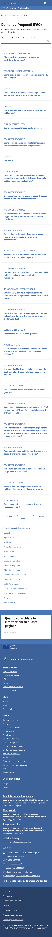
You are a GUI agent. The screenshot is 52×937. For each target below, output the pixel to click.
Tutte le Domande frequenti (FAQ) (17, 528)
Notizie (5, 701)
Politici (5, 683)
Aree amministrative (11, 675)
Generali (8, 88)
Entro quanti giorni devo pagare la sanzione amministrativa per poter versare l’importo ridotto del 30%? (26, 295)
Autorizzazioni (11, 171)
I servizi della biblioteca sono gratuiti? (20, 333)
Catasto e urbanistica (12, 560)
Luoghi (5, 783)
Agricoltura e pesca (11, 537)
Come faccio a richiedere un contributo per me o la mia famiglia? (26, 76)
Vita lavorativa (9, 602)
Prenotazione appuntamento (12, 915)
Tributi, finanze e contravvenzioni (19, 250)
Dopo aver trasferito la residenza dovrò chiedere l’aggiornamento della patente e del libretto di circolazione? (25, 216)
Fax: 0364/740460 (11, 860)
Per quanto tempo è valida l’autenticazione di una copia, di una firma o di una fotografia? (25, 452)
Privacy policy (7, 896)
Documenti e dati (9, 690)
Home (3, 15)
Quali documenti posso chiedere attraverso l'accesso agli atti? (22, 505)
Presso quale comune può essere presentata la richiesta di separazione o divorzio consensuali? (24, 488)
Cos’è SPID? (9, 160)
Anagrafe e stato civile (14, 139)
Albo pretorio (9, 810)
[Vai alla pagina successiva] (34, 516)
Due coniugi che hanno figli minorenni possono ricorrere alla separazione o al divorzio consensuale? (24, 236)
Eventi (5, 787)
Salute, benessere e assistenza (18, 53)
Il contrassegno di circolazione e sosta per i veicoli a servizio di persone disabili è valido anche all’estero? (25, 351)
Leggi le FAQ (7, 905)
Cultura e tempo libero (14, 124)
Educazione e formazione (13, 570)
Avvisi (5, 705)
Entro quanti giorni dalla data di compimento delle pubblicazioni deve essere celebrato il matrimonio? (26, 275)
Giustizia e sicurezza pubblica (15, 574)
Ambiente (7, 542)
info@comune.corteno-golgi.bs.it (17, 872)
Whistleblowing (11, 838)
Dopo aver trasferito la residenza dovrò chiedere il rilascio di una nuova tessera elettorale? (25, 197)
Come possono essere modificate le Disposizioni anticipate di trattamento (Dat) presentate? (25, 144)
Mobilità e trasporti (13, 344)
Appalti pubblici (9, 551)
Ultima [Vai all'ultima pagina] (42, 517)
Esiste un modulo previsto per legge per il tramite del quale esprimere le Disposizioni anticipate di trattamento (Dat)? (25, 316)
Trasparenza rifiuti (12, 824)
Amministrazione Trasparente (18, 796)
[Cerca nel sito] (47, 8)
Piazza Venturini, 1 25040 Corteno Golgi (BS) (26, 852)
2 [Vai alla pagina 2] (28, 517)
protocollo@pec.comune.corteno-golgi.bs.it (21, 875)
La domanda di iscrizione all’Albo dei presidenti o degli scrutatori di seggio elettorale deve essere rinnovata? (25, 371)
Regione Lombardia (9, 3)
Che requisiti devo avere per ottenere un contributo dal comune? (21, 59)
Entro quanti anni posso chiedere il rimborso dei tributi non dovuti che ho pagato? (25, 256)
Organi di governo (10, 671)
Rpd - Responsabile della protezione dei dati (25, 881)
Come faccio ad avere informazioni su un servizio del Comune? (25, 112)
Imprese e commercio (12, 579)
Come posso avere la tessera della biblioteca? (23, 127)
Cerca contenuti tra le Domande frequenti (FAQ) (19, 38)
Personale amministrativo (13, 686)
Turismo (7, 598)
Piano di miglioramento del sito (13, 920)
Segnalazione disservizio (11, 910)
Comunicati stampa (10, 709)
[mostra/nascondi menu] (4, 8)
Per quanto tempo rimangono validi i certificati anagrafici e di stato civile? (24, 470)
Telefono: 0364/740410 (13, 856)
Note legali (6, 891)
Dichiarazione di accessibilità (12, 900)
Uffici (5, 679)
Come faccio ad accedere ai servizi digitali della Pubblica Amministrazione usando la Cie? (24, 94)
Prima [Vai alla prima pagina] (10, 517)
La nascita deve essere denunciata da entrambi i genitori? (25, 391)
